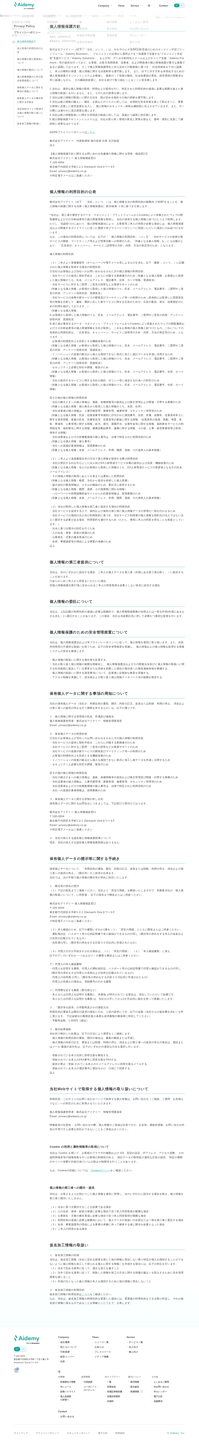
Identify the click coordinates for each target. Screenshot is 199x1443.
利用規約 (120, 1433)
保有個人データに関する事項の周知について (30, 89)
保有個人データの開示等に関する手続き (30, 100)
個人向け (133, 1352)
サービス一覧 (136, 1342)
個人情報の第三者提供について (30, 61)
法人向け (133, 1347)
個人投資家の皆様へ (65, 1398)
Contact (163, 5)
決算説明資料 (113, 1396)
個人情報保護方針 (26, 41)
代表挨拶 (65, 1352)
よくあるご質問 (161, 1382)
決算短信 (111, 1387)
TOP (157, 17)
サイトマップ (21, 1433)
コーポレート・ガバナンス (91, 1388)
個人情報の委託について (30, 70)
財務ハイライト (68, 1391)
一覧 (109, 1382)
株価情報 (134, 1391)
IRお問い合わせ (161, 1387)
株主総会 (134, 1387)
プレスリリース (103, 1352)
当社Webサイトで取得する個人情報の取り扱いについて (30, 113)
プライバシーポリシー (47, 1433)
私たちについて (68, 1347)
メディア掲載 (102, 1356)
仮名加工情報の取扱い (29, 123)
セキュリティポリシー (78, 1433)
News (121, 5)
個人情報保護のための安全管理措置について (30, 78)
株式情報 (134, 1382)
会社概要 (65, 1342)
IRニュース (65, 1387)
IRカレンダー (160, 1391)
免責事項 (158, 1401)
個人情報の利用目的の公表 (30, 50)
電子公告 (158, 1396)
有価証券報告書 (114, 1391)
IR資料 (110, 1401)
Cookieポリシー (100, 1170)
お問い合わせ (67, 1416)
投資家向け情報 (68, 1382)
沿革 (62, 1361)
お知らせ (99, 1347)
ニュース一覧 (102, 1342)
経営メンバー (67, 1356)
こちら (91, 132)
